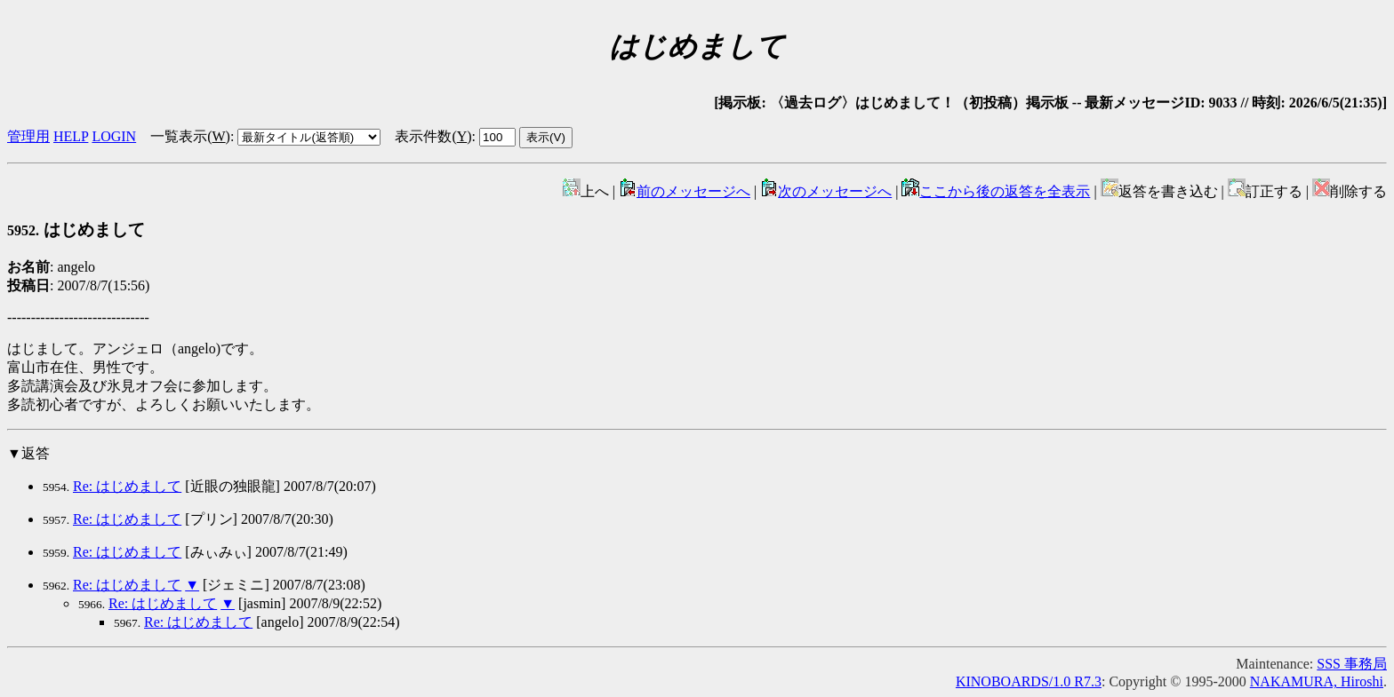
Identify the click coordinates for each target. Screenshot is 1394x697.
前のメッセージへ (684, 191)
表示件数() (433, 136)
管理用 (28, 136)
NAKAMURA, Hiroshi (1316, 681)
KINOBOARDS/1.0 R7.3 (1029, 681)
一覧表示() (190, 136)
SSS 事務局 (1352, 663)
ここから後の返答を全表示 (995, 191)
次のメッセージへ (826, 191)
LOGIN (114, 136)
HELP (70, 136)
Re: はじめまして (127, 486)
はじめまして (76, 229)
